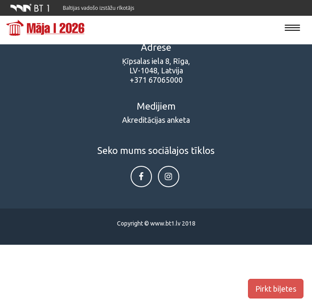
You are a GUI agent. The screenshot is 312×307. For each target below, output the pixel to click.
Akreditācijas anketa (156, 120)
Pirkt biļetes (275, 288)
